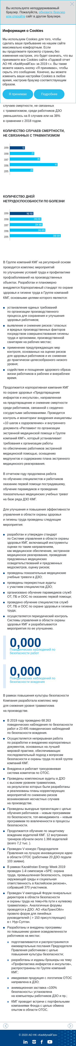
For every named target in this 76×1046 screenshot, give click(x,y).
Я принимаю (18, 94)
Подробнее (49, 94)
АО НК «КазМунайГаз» (42, 1027)
